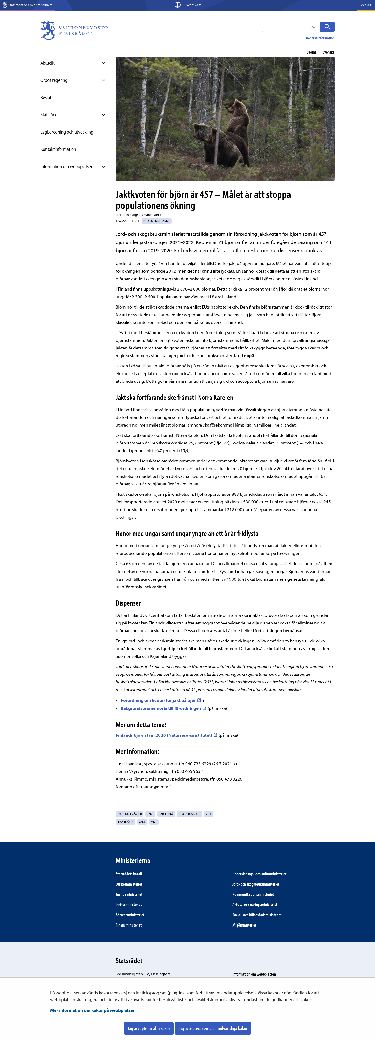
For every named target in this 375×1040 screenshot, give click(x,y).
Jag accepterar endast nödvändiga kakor (213, 1028)
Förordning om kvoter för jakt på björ (161, 700)
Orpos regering (53, 80)
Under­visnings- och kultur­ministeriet (259, 874)
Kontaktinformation (320, 38)
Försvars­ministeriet (130, 914)
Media (365, 5)
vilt (154, 821)
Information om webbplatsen (66, 166)
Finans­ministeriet (129, 925)
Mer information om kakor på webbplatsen (93, 1010)
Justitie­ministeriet (129, 894)
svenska (329, 52)
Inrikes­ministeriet (129, 904)
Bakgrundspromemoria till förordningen (164, 708)
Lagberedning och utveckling (66, 132)
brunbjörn (125, 821)
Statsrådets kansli (129, 874)
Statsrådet (49, 115)
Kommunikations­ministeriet (253, 894)
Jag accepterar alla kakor (148, 1028)
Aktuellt (47, 63)
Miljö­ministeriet (244, 925)
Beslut (45, 97)
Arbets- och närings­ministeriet (254, 904)
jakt (142, 821)
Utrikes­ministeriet (129, 884)
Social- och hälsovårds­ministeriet (256, 914)
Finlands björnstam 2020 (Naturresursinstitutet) (167, 735)
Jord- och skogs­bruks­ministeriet (255, 884)
